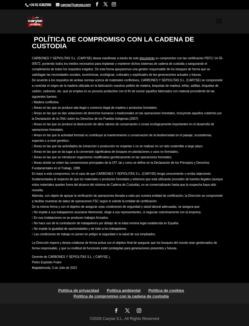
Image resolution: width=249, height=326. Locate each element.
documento (146, 58)
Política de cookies (166, 290)
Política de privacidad (78, 290)
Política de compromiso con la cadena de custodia (121, 296)
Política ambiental (124, 290)
